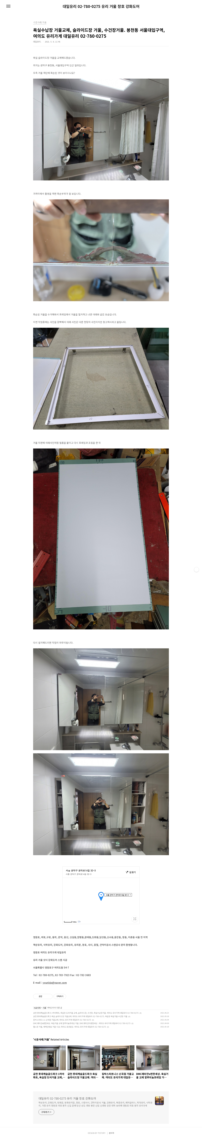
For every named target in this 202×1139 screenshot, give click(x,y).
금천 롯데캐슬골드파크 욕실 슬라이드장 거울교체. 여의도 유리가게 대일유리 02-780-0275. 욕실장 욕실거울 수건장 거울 (80, 1016)
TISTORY (101, 1133)
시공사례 (37, 1007)
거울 (44, 1007)
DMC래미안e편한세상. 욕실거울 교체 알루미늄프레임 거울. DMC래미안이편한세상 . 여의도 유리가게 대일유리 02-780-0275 (82, 1023)
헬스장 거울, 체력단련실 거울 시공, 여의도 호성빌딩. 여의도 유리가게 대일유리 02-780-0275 (69, 1026)
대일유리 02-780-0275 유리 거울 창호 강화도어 (101, 6)
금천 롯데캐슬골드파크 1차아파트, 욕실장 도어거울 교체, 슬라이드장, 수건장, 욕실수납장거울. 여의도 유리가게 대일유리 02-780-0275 (86, 1012)
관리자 (111, 1133)
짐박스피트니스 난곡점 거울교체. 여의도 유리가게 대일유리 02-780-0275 (62, 1019)
